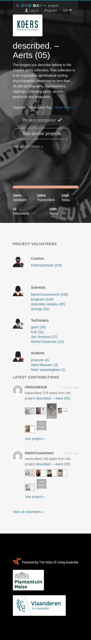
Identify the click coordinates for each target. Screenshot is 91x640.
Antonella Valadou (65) (48, 304)
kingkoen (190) (42, 299)
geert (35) (38, 327)
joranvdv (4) (40, 360)
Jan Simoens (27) (44, 337)
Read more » (64, 107)
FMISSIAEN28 (36, 387)
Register (50, 10)
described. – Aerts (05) (53, 398)
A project (37, 6)
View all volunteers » (28, 512)
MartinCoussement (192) (49, 294)
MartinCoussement (39, 453)
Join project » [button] (35, 439)
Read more (41, 426)
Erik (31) (37, 332)
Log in (31, 10)
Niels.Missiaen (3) (44, 365)
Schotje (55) (40, 309)
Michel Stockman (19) (47, 342)
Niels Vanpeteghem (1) (48, 370)
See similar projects (42, 133)
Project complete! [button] (42, 120)
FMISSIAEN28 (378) (46, 265)
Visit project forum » (28, 146)
